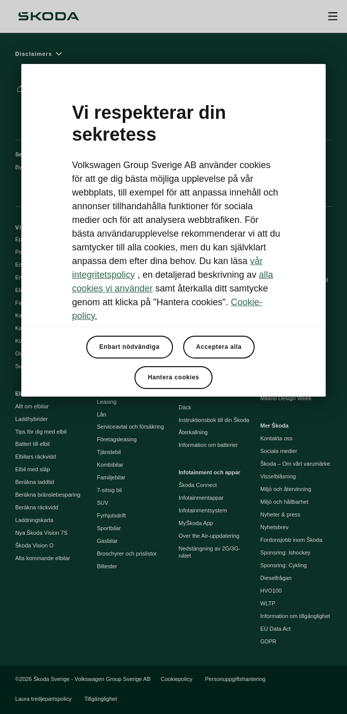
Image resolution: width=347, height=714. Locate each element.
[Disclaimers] (173, 53)
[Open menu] (333, 16)
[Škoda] (48, 16)
